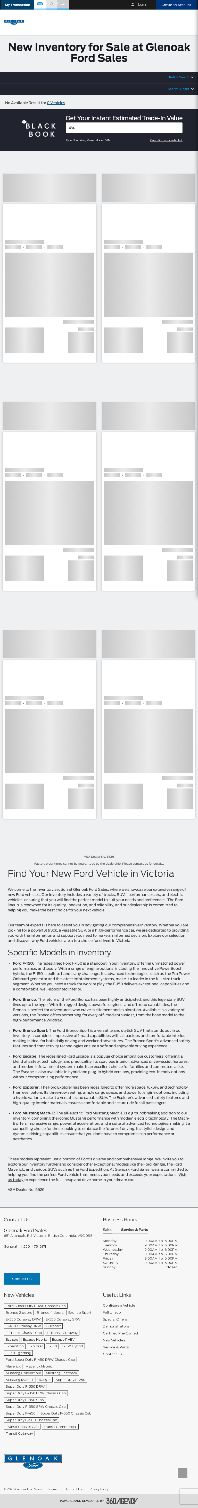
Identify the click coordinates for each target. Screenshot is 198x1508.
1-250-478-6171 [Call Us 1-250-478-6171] (33, 1246)
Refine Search (179, 77)
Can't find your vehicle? (166, 140)
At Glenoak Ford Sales (130, 1169)
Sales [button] (107, 1230)
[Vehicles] (124, 127)
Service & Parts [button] (134, 1230)
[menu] (189, 21)
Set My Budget (178, 89)
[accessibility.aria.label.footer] (122, 1501)
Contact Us (21, 1279)
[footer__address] (49, 1235)
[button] (17, 5)
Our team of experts (26, 925)
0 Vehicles (56, 103)
